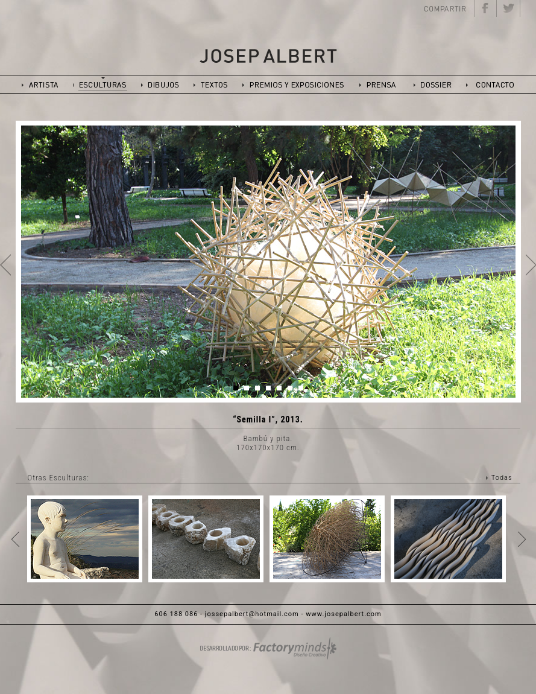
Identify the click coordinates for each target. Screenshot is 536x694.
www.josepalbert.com (343, 614)
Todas (501, 478)
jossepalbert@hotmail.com (252, 614)
